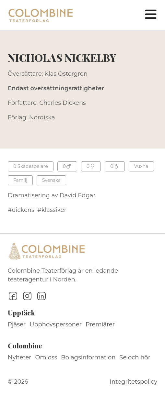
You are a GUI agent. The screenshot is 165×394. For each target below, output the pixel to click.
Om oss (46, 357)
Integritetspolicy (133, 381)
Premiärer (100, 324)
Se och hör (134, 357)
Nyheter (19, 357)
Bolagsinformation (88, 357)
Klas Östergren (66, 73)
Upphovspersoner (55, 324)
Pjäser (17, 324)
